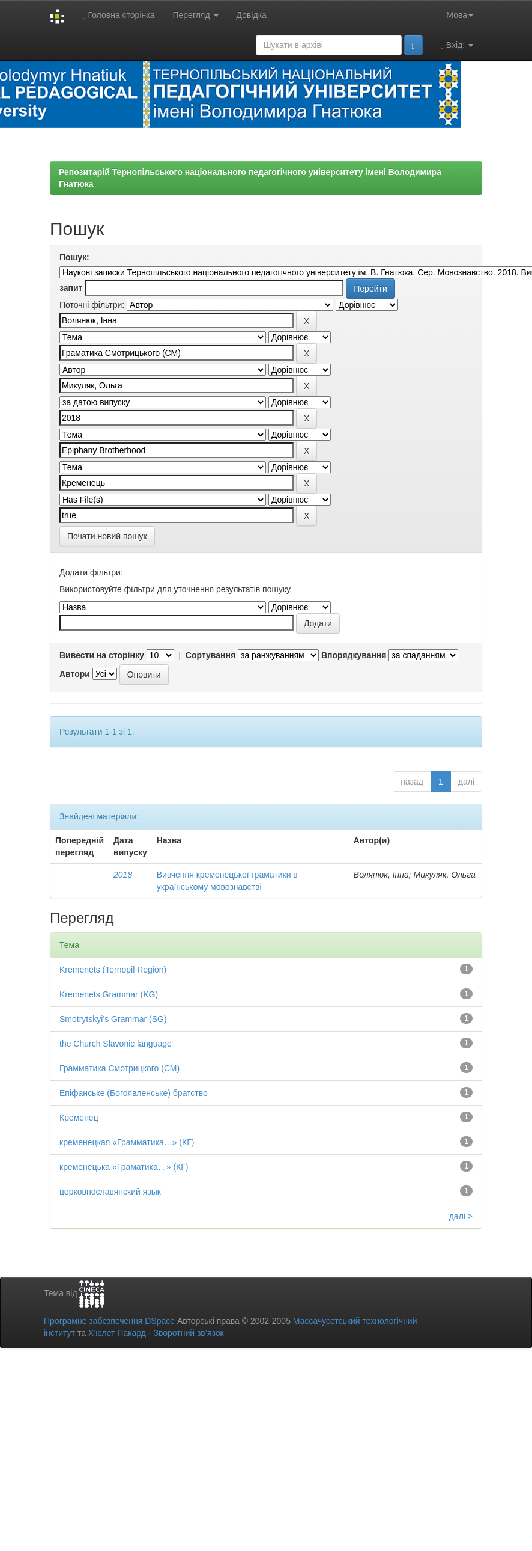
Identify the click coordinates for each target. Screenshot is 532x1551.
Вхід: (457, 45)
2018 (122, 875)
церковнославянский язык (110, 1191)
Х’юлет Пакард (117, 1333)
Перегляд (195, 15)
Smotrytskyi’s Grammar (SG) (113, 1019)
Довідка (252, 15)
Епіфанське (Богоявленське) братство (133, 1093)
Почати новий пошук (107, 536)
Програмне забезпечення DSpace (109, 1321)
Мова (459, 15)
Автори (74, 674)
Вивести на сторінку (101, 655)
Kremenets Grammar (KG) (108, 994)
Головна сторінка (118, 15)
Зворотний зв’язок (188, 1333)
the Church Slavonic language (115, 1043)
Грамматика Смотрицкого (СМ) (119, 1068)
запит (70, 288)
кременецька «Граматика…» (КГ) (124, 1167)
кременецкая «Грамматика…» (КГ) (126, 1142)
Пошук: (74, 257)
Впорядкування (354, 655)
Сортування (210, 655)
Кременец (78, 1117)
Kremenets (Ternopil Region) (112, 969)
